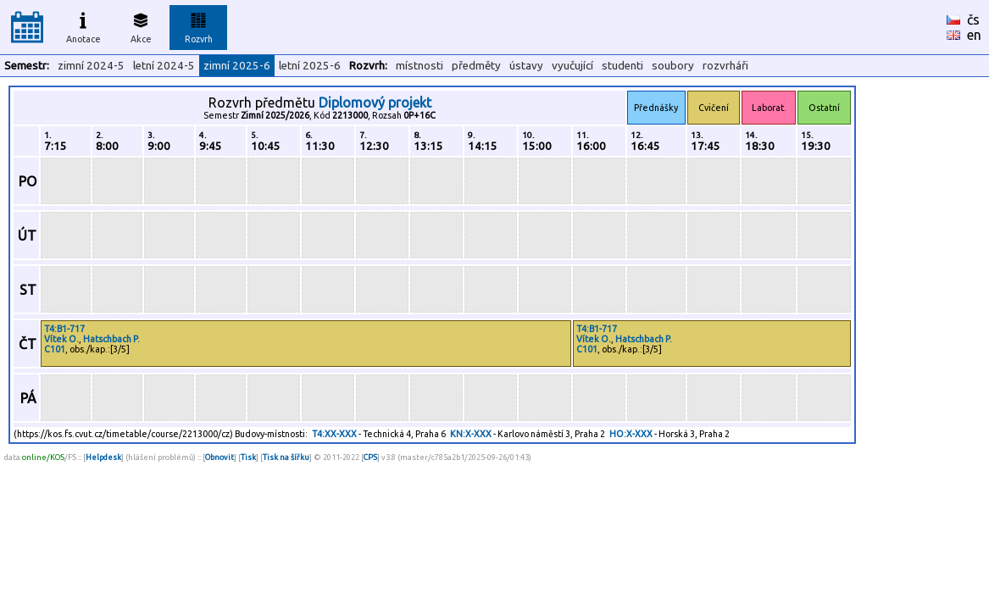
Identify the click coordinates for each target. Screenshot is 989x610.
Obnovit (219, 457)
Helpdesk (103, 457)
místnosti (419, 65)
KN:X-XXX (471, 434)
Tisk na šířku (286, 457)
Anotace (83, 25)
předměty (476, 65)
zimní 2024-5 (91, 65)
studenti (622, 65)
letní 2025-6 (310, 65)
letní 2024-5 (164, 65)
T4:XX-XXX (334, 434)
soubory (673, 65)
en (974, 34)
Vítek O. (61, 339)
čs (973, 19)
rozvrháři (725, 65)
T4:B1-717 (64, 329)
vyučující (572, 65)
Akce (140, 25)
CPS (370, 457)
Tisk (248, 457)
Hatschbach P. (111, 339)
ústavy (526, 65)
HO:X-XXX (631, 434)
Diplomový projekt (375, 102)
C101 (54, 349)
